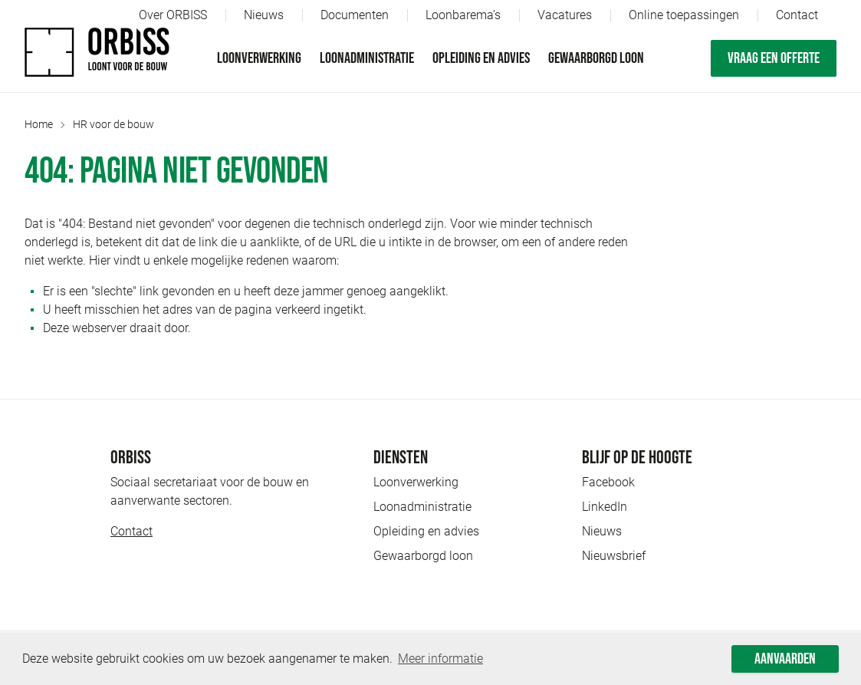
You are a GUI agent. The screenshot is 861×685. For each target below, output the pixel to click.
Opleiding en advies (481, 58)
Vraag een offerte (774, 58)
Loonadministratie (367, 58)
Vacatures (564, 15)
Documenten (354, 15)
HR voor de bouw (113, 124)
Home (39, 124)
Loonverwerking (259, 58)
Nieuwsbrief (614, 555)
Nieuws (264, 15)
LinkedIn (604, 506)
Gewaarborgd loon (596, 58)
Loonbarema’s (463, 15)
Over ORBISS (173, 15)
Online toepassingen (684, 15)
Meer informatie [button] (440, 658)
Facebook (608, 482)
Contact (797, 15)
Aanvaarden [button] (785, 659)
